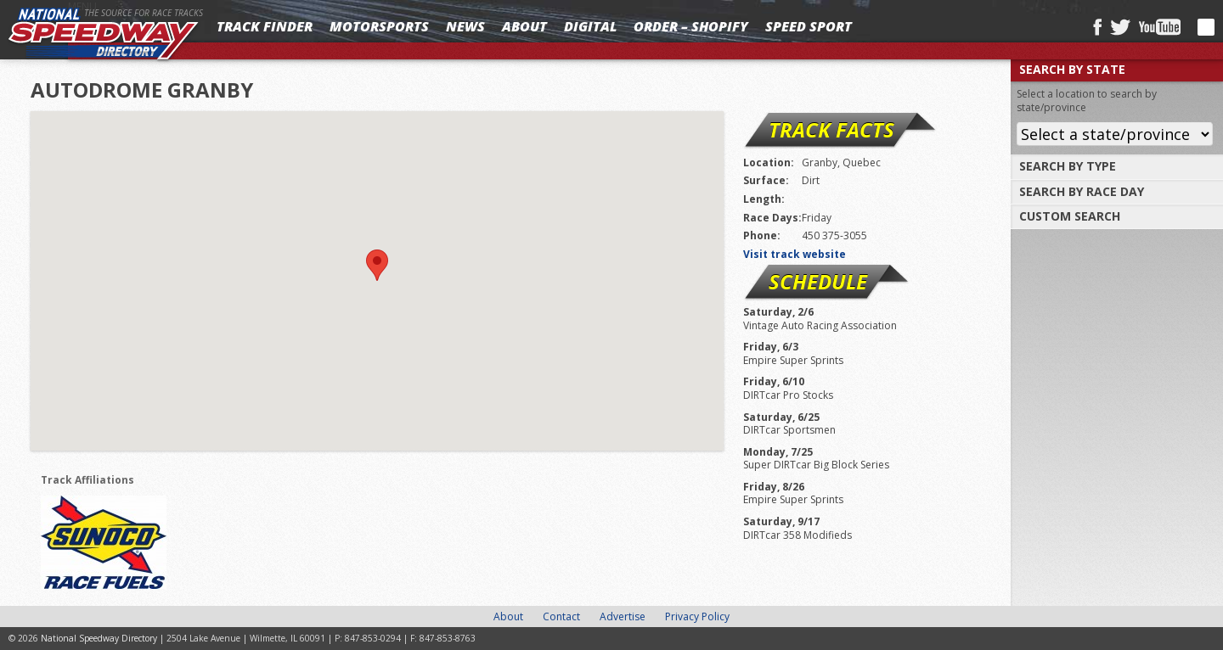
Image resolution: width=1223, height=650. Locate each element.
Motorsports (379, 26)
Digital (590, 26)
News (465, 26)
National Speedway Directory (103, 36)
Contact (561, 616)
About (524, 26)
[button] (377, 265)
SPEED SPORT (808, 26)
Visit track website (794, 254)
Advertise (622, 616)
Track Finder (265, 26)
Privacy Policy (697, 616)
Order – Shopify (691, 26)
